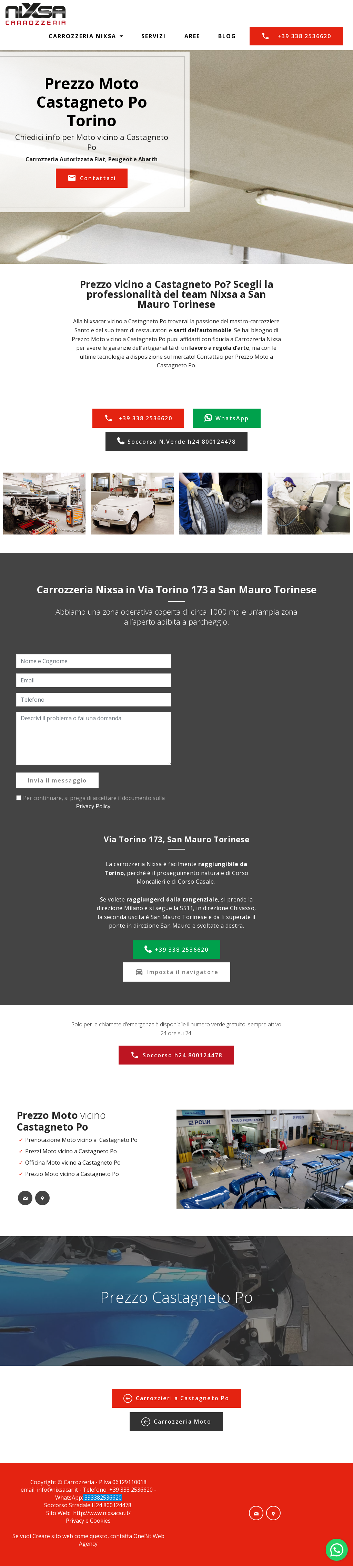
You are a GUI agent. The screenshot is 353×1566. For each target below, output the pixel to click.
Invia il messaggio (57, 780)
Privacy (75, 1520)
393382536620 (102, 1497)
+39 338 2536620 (296, 36)
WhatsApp (226, 418)
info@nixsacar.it (57, 1489)
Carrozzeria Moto (176, 1421)
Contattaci (92, 178)
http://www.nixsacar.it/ (102, 1513)
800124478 (118, 1505)
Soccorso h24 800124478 (176, 1055)
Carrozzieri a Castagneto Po (176, 1398)
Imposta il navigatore (177, 972)
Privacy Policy (93, 806)
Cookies (100, 1520)
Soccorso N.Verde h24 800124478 (176, 441)
